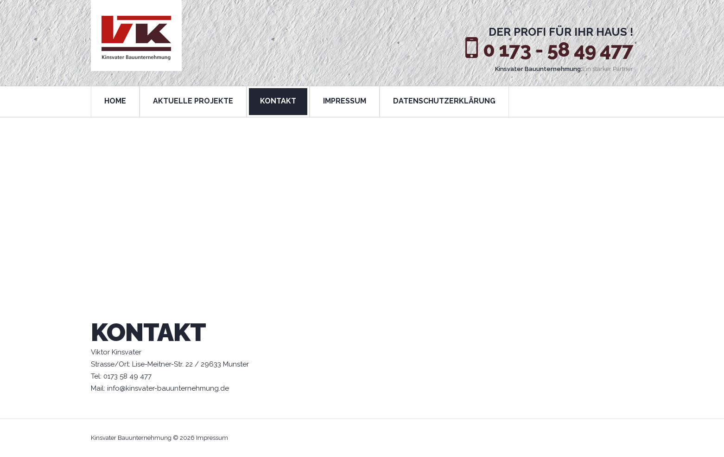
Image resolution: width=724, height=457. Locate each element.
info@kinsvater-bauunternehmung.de (168, 388)
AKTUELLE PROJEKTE (193, 101)
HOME (115, 101)
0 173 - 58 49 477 (558, 49)
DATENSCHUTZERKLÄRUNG (444, 101)
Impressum (212, 437)
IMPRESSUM (344, 101)
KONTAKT (278, 101)
